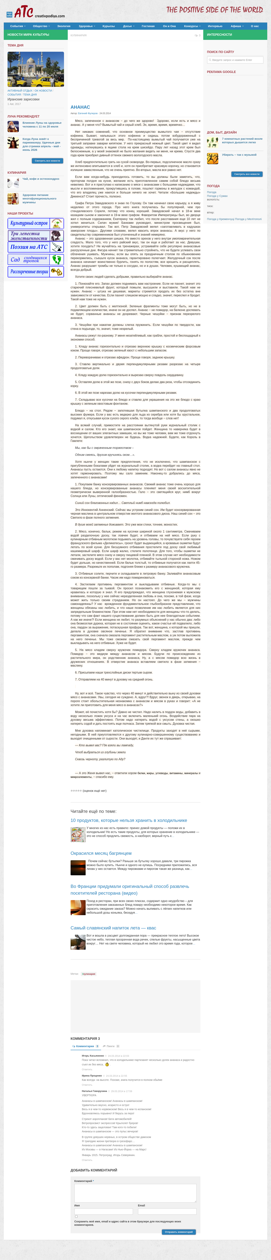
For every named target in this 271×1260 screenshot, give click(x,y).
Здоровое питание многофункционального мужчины (39, 201)
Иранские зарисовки (24, 101)
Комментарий (84, 1189)
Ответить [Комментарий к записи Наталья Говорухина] (87, 1168)
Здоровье (76, 27)
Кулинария (79, 37)
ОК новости (43, 92)
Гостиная (131, 27)
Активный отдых (20, 92)
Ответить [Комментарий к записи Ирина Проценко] (87, 1093)
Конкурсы (167, 27)
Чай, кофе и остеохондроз (41, 181)
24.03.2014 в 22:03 (118, 1064)
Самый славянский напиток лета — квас (120, 936)
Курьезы (97, 27)
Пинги (111, 1055)
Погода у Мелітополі (248, 221)
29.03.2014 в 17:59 (121, 1100)
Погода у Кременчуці (220, 221)
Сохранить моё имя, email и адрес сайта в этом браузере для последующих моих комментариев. (127, 1232)
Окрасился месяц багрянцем (106, 862)
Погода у (217, 198)
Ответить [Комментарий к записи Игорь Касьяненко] (87, 1078)
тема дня (30, 96)
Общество (37, 27)
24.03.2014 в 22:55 (116, 1084)
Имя (77, 1214)
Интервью (189, 27)
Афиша (206, 27)
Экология (58, 27)
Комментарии (85, 1055)
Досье (112, 27)
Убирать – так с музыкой (239, 157)
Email (141, 1214)
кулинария (89, 983)
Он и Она (149, 27)
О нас (223, 27)
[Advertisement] (135, 73)
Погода (211, 194)
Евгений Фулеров (87, 115)
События (15, 27)
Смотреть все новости (47, 163)
